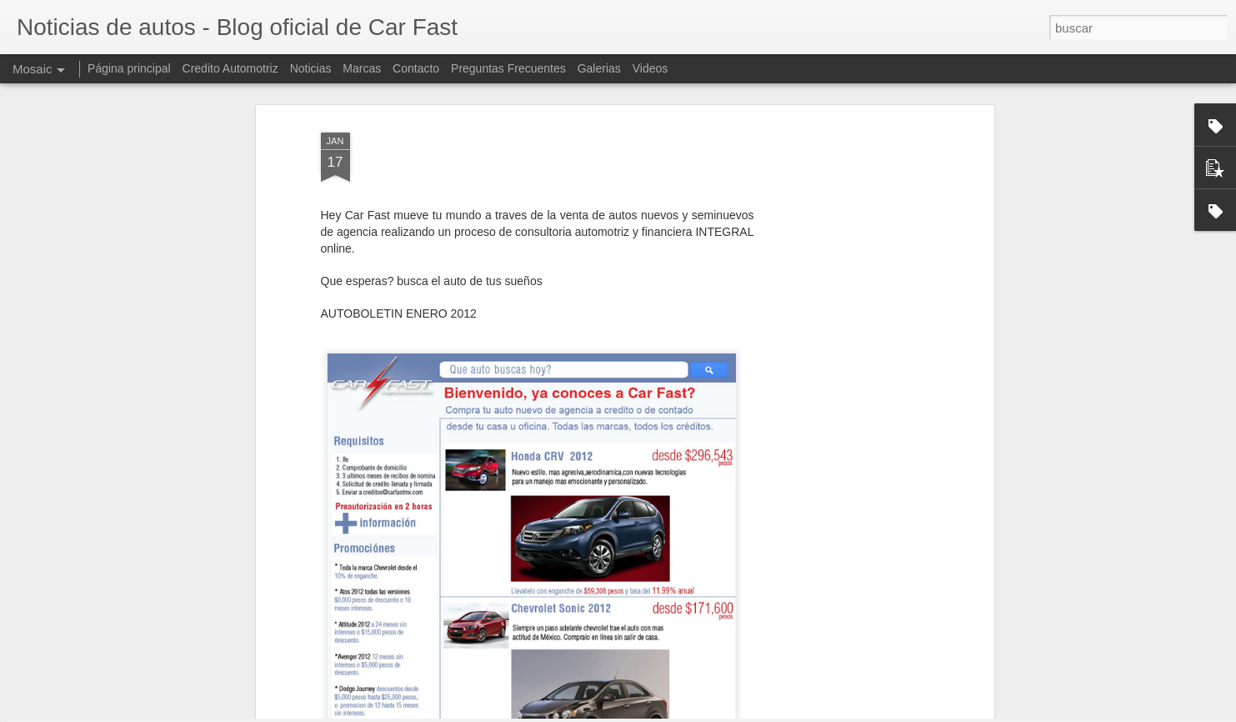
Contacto (416, 68)
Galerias (599, 68)
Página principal (129, 68)
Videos (650, 68)
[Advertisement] (846, 292)
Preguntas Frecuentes (508, 68)
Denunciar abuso (738, 713)
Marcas (362, 68)
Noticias (311, 68)
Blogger (683, 713)
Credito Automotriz (230, 68)
